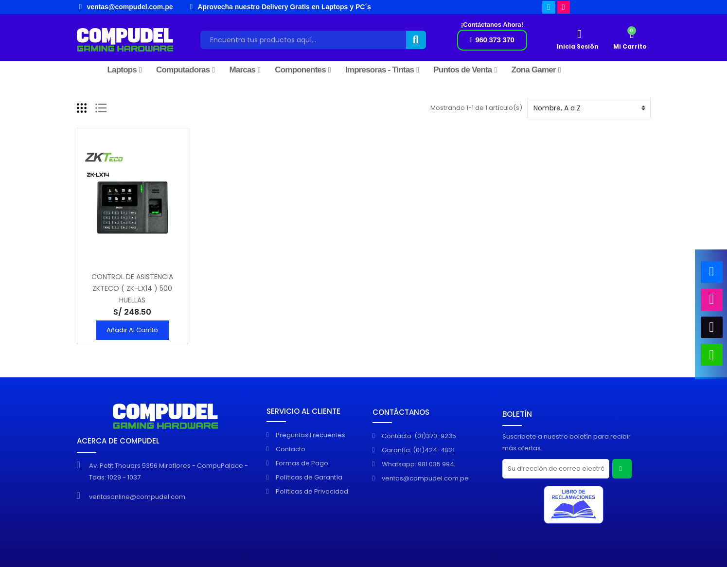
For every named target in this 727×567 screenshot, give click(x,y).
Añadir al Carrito (132, 330)
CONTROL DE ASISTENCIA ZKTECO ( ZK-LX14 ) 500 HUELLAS (132, 288)
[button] (492, 40)
